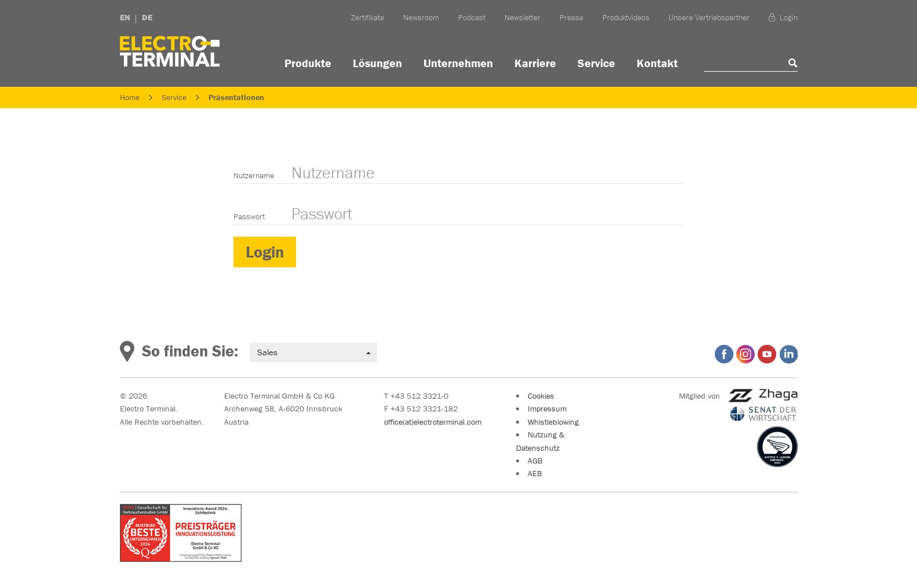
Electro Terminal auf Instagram (745, 354)
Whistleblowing (553, 422)
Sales (314, 352)
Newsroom (421, 17)
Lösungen (377, 63)
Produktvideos (625, 17)
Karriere (535, 63)
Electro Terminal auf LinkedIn (788, 354)
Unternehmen (458, 63)
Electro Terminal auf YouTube (767, 354)
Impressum (547, 408)
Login (783, 17)
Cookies (541, 396)
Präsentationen (236, 97)
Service (596, 63)
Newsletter (522, 17)
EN (125, 17)
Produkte (307, 63)
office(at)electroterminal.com (432, 422)
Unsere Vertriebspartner (709, 17)
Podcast (471, 17)
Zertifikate (367, 17)
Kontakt (657, 63)
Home (130, 97)
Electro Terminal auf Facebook (724, 354)
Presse (571, 17)
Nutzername (253, 175)
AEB (535, 473)
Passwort (249, 216)
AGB (535, 460)
